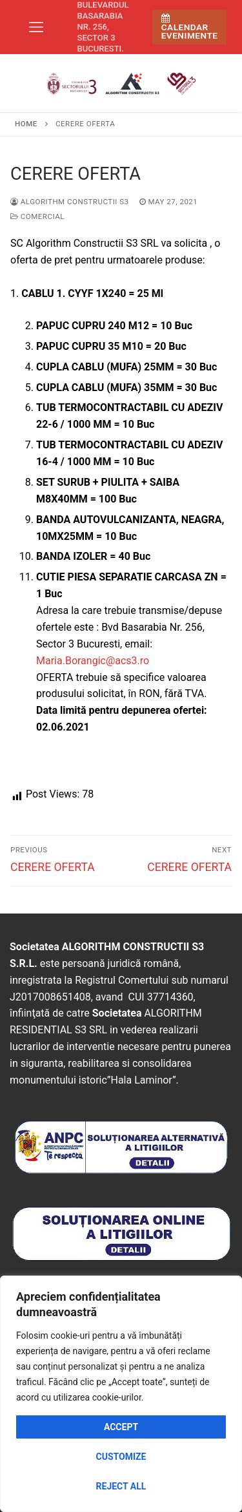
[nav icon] (36, 27)
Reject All (121, 1486)
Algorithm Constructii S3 (69, 201)
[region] (121, 1394)
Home (26, 123)
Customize (121, 1456)
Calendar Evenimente (189, 27)
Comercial (37, 216)
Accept (121, 1427)
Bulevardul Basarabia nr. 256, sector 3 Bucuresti (103, 26)
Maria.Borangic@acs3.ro (92, 661)
